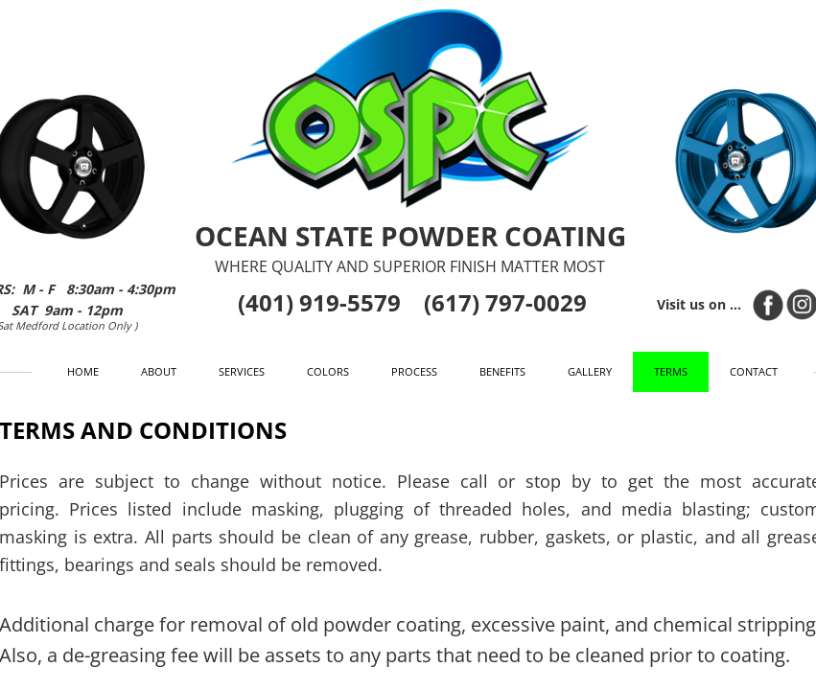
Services (242, 371)
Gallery (590, 371)
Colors (328, 371)
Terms (671, 371)
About (158, 371)
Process (414, 371)
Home (83, 371)
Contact (754, 371)
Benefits (502, 371)
